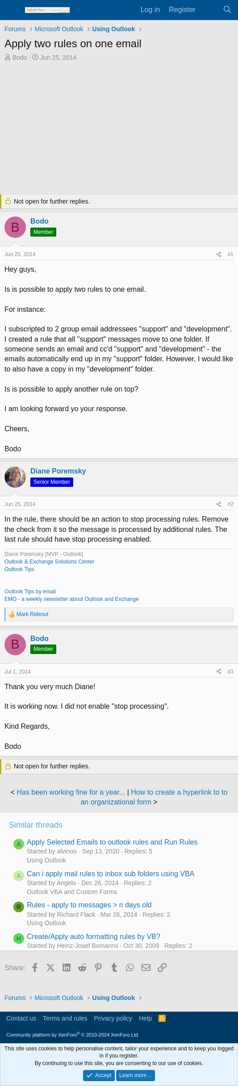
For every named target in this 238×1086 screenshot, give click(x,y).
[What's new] (209, 9)
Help (145, 1018)
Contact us (21, 1018)
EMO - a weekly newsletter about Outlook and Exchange (71, 599)
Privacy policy (113, 1018)
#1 (231, 254)
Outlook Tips (19, 569)
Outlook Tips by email (30, 591)
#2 (231, 504)
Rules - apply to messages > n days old (89, 905)
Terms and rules (65, 1018)
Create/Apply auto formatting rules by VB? (93, 936)
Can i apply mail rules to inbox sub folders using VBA (110, 874)
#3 (231, 672)
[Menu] (12, 10)
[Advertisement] (119, 128)
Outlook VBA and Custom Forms (72, 891)
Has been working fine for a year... (71, 792)
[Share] (219, 254)
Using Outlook (46, 860)
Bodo (20, 57)
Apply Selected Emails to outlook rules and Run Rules (112, 842)
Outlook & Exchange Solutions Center (49, 562)
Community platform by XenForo (72, 1034)
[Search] (227, 9)
